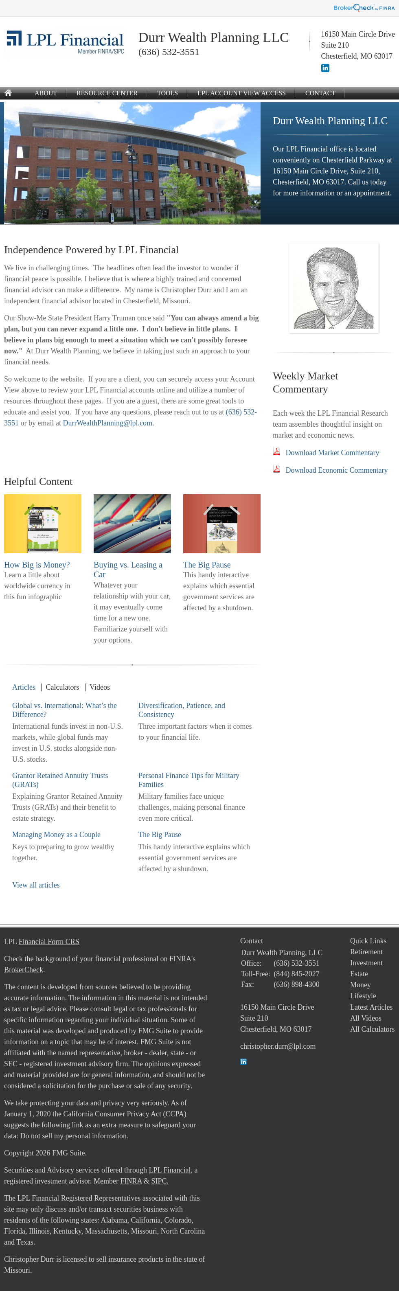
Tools (167, 93)
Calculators (62, 687)
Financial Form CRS (49, 942)
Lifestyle (363, 996)
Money (360, 985)
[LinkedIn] (325, 70)
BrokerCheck (23, 970)
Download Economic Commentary (337, 470)
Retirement (366, 952)
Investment (366, 963)
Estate (359, 974)
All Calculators (372, 1029)
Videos (100, 687)
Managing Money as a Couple (56, 835)
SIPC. (160, 1181)
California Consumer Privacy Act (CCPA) (124, 1114)
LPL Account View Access (241, 93)
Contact (320, 93)
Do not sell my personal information (73, 1136)
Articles (23, 687)
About (46, 93)
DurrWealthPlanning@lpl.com (107, 423)
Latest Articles (371, 1007)
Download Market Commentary (332, 453)
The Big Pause (207, 564)
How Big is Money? (37, 564)
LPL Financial (170, 1170)
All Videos (365, 1018)
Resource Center (107, 93)
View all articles (36, 885)
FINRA (131, 1181)
